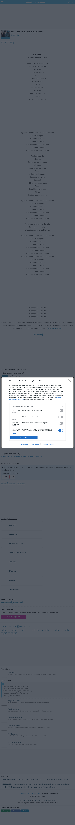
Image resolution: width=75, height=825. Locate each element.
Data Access (35, 444)
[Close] (70, 381)
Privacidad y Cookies (48, 444)
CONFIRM (23, 437)
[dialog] (37, 412)
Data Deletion (25, 444)
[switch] (60, 410)
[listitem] (37, 406)
